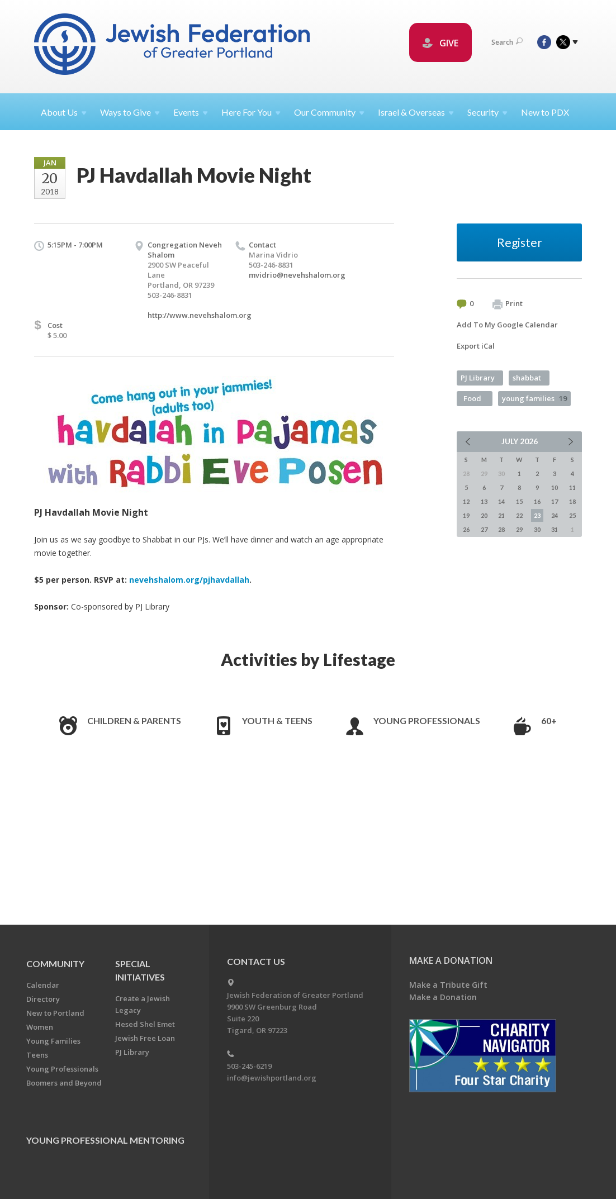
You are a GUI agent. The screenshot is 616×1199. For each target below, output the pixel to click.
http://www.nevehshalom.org (200, 315)
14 (501, 501)
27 (484, 529)
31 (554, 529)
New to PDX (545, 112)
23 (537, 515)
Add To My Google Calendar (507, 325)
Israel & (416, 112)
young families (534, 398)
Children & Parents (134, 720)
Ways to (130, 112)
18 (572, 501)
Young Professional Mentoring (105, 1140)
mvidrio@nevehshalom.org (297, 275)
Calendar (42, 985)
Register (519, 242)
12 (466, 501)
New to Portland (55, 1013)
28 (501, 529)
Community (55, 963)
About (64, 112)
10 (554, 487)
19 (466, 515)
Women (39, 1027)
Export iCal (476, 346)
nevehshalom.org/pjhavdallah (189, 579)
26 (466, 529)
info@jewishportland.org (271, 1078)
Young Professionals (426, 720)
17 (554, 501)
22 (519, 515)
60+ (549, 720)
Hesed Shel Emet (145, 1024)
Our (329, 112)
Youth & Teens (277, 720)
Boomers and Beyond (64, 1083)
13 (484, 501)
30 (537, 529)
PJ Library (478, 378)
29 (519, 529)
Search (507, 42)
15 (519, 501)
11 (572, 487)
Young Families (53, 1041)
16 (537, 501)
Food (472, 398)
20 (484, 515)
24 (554, 515)
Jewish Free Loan (145, 1038)
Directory (43, 999)
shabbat (527, 378)
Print (507, 304)
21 (501, 515)
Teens (37, 1055)
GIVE (440, 43)
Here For (251, 112)
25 (572, 515)
